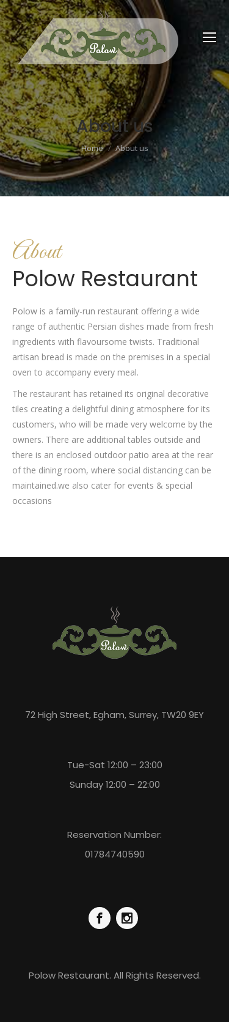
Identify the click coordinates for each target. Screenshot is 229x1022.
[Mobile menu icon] (209, 37)
